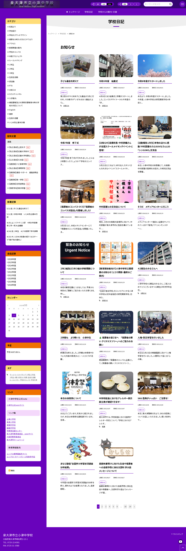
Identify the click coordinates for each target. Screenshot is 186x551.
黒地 (109, 4)
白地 (103, 4)
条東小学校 (11, 422)
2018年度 (12, 284)
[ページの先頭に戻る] (183, 548)
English (12, 109)
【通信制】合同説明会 (19, 184)
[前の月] (7, 305)
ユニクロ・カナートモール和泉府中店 (21, 456)
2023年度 (12, 268)
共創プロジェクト (15, 56)
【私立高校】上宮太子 (19, 147)
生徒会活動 (13, 77)
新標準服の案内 (15, 47)
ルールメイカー (15, 380)
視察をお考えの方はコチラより (21, 39)
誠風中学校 (11, 428)
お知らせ (66, 106)
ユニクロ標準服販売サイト (17, 454)
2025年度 (12, 262)
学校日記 (89, 11)
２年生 (11, 68)
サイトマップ (178, 534)
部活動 (11, 81)
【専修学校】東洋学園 (19, 188)
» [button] (134, 506)
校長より (12, 26)
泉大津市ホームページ (15, 439)
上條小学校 (11, 419)
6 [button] (117, 506)
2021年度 (12, 275)
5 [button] (113, 506)
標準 (124, 4)
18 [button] (125, 506)
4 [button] (109, 506)
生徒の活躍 (13, 118)
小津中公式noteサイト (15, 405)
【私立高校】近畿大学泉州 (21, 151)
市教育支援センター (14, 431)
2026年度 (12, 259)
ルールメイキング (15, 60)
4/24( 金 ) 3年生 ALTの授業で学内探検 (22, 231)
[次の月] (38, 305)
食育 (11, 114)
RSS (12, 470)
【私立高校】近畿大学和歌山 (22, 155)
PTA (10, 85)
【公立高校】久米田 (18, 159)
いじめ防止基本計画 (17, 122)
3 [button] (105, 506)
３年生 (11, 73)
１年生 (11, 64)
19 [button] (130, 506)
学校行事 (34, 380)
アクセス (12, 43)
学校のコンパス (15, 52)
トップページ (74, 11)
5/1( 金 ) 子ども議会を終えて (18, 208)
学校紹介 (12, 31)
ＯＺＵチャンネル (15, 94)
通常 (98, 4)
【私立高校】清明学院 (19, 168)
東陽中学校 (11, 425)
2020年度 (12, 278)
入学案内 (12, 98)
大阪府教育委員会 (14, 436)
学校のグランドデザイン (18, 35)
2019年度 (12, 281)
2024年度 (12, 265)
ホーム (12, 374)
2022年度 (12, 271)
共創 (16, 377)
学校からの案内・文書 (107, 11)
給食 (103, 426)
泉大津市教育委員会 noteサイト (20, 433)
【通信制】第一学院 (18, 179)
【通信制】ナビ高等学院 (20, 164)
